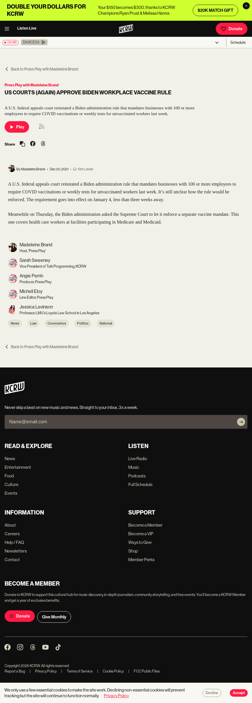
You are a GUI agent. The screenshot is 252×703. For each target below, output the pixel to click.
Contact (12, 559)
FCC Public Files (144, 671)
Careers (12, 533)
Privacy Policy (43, 671)
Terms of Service (77, 671)
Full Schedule (140, 484)
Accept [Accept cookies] (239, 693)
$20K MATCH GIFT (215, 10)
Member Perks (141, 559)
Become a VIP (140, 533)
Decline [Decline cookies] (212, 693)
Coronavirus (56, 323)
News (15, 323)
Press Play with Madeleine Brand (32, 85)
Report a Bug (15, 671)
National (106, 323)
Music (133, 467)
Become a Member (145, 525)
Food (9, 475)
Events (11, 493)
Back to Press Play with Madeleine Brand (41, 69)
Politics (83, 323)
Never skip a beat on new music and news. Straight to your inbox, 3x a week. (71, 407)
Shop (133, 550)
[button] (34, 42)
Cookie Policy (110, 671)
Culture (11, 484)
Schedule (238, 42)
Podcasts (137, 475)
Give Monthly (54, 617)
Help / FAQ (14, 542)
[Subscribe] (241, 422)
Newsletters (16, 550)
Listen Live (27, 28)
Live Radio (137, 458)
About (10, 525)
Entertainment (18, 467)
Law (33, 323)
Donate (232, 29)
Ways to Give (140, 542)
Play (16, 126)
